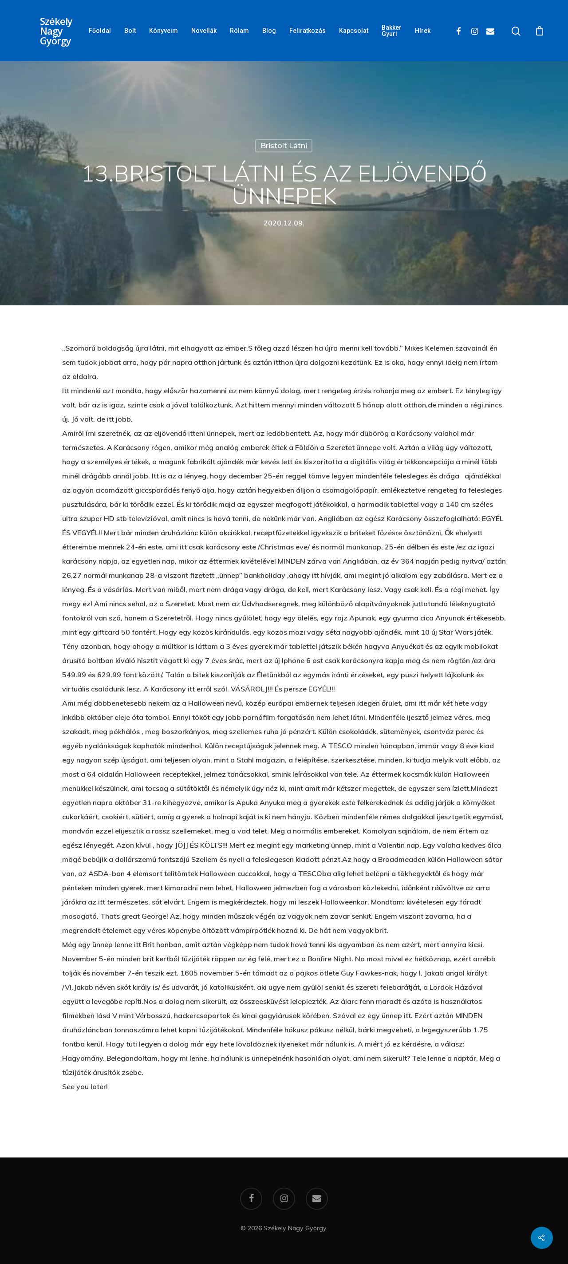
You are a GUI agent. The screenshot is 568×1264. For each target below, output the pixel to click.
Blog (269, 31)
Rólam (239, 31)
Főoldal (100, 31)
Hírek (422, 31)
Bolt (130, 31)
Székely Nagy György (56, 30)
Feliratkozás (307, 31)
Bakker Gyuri (392, 30)
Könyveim (163, 31)
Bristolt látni (283, 146)
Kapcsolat (353, 31)
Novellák (204, 31)
